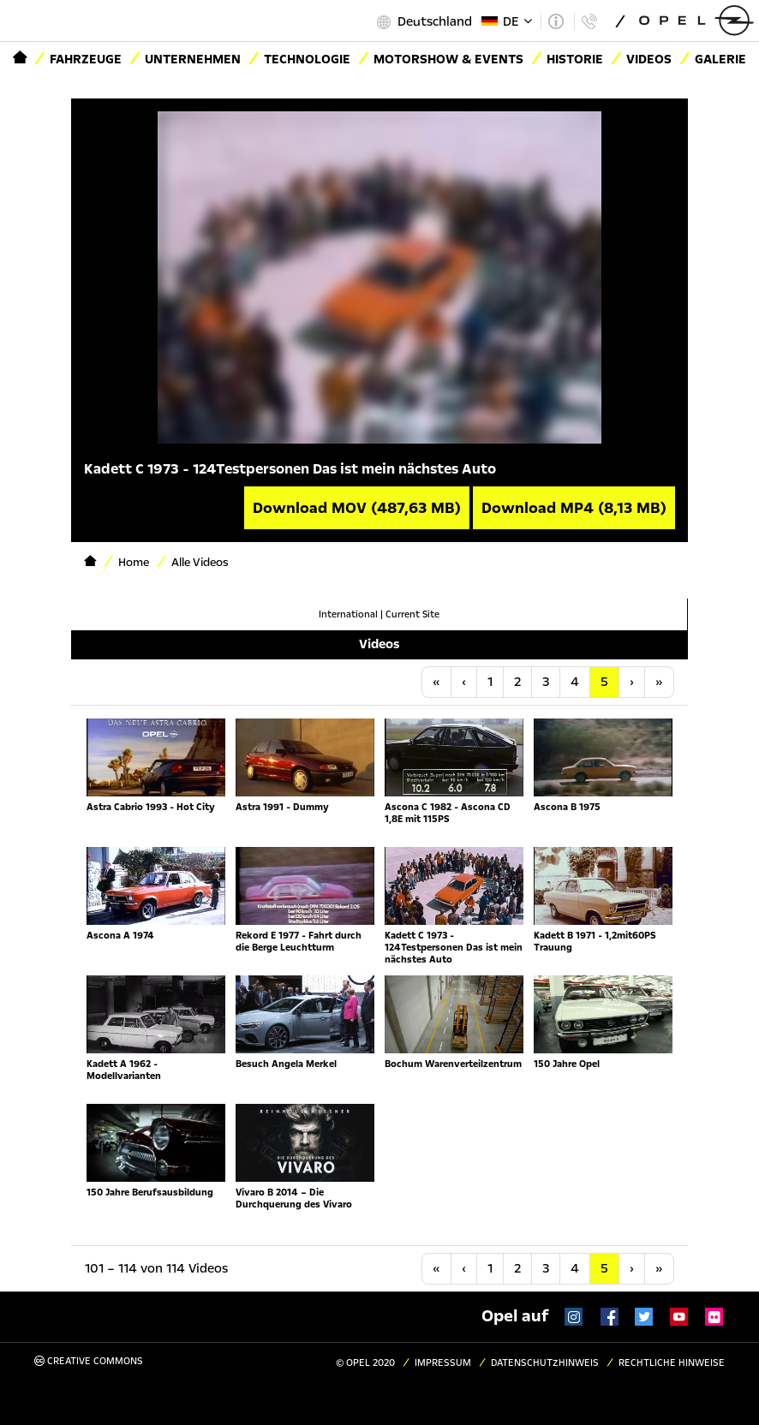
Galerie (720, 59)
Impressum (443, 1362)
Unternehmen (193, 59)
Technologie (307, 59)
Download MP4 (573, 508)
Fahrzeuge (86, 59)
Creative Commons (88, 1361)
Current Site (412, 614)
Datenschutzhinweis (545, 1362)
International (348, 614)
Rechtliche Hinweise (672, 1362)
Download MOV (357, 508)
